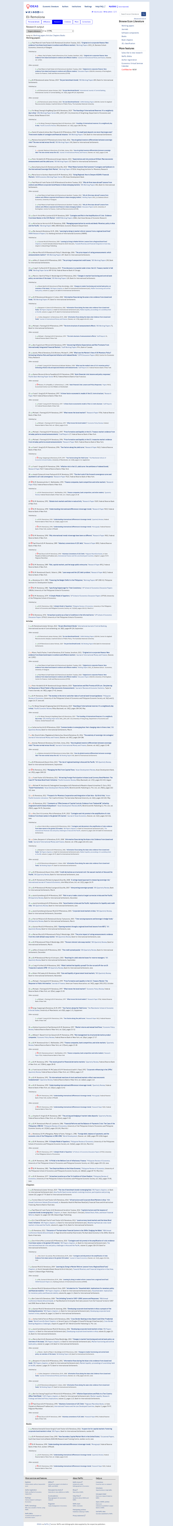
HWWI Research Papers (36, 233)
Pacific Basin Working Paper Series (40, 377)
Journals (125, 29)
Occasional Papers (107, 1436)
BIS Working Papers (86, 80)
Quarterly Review (97, 519)
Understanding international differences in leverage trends (70, 509)
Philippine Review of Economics (83, 606)
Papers (105, 385)
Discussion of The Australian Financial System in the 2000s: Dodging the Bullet (74, 1230)
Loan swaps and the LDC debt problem (76, 572)
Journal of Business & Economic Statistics (90, 688)
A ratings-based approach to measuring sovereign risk (90, 880)
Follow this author (98, 12)
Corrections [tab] (86, 22)
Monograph (96, 527)
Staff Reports (101, 336)
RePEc (47, 1524)
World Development (70, 1136)
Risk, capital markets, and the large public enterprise (68, 565)
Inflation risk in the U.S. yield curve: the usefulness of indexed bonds (84, 466)
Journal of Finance (58, 983)
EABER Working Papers (64, 218)
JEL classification (128, 43)
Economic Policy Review (95, 423)
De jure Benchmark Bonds (71, 90)
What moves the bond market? (75, 413)
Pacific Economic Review (48, 125)
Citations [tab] (67, 22)
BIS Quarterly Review (103, 762)
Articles (49, 35)
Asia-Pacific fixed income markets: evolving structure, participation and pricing (82, 1192)
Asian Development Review (85, 770)
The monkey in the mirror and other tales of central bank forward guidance (75, 696)
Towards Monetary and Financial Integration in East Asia (92, 244)
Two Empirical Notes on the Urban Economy (64, 1168)
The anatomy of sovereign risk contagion (98, 735)
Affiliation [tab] (46, 22)
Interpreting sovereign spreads (82, 888)
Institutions (76, 7)
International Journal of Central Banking (92, 90)
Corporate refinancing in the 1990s (99, 1070)
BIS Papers (56, 1431)
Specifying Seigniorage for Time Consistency (65, 588)
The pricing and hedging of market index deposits (80, 1116)
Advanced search (140, 19)
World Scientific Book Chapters (45, 1321)
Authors (65, 7)
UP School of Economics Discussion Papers (97, 588)
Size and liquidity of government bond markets (78, 973)
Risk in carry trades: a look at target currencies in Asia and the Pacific (87, 895)
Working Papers (82, 45)
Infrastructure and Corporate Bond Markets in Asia (88, 1200)
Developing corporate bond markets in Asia (86, 1329)
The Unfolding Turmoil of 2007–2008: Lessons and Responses (77, 1298)
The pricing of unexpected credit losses (77, 260)
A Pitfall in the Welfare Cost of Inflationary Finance (67, 1161)
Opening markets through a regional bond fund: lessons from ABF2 (82, 927)
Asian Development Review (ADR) (57, 788)
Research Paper (92, 413)
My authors (108, 12)
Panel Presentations (36, 788)
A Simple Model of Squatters (59, 596)
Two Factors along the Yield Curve (77, 458)
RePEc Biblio (127, 56)
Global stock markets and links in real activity (65, 501)
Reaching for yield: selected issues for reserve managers (84, 958)
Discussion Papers (83, 71)
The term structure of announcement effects (79, 326)
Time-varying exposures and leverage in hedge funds (94, 919)
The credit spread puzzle (71, 950)
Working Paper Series (41, 270)
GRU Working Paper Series (46, 113)
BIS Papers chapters (57, 288)
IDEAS (39, 1524)
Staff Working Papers (69, 347)
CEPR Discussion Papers (86, 355)
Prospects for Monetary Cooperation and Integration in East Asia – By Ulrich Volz (76, 795)
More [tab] (76, 22)
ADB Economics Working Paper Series (49, 177)
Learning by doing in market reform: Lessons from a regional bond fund (85, 231)
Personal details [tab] (33, 22)
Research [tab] (57, 22)
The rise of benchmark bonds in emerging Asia (74, 1190)
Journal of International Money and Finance (91, 57)
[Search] (143, 14)
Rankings (88, 7)
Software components (130, 33)
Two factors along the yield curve (72, 447)
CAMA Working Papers (87, 102)
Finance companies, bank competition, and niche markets (86, 492)
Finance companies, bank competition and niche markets (85, 482)
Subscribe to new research (132, 53)
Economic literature (51, 7)
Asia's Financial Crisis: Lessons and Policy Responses (86, 385)
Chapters (56, 35)
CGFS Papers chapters (50, 1396)
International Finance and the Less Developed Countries (76, 556)
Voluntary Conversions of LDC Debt (73, 554)
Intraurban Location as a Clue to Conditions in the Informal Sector (70, 615)
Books (124, 36)
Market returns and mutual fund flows (88, 1027)
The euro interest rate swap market (77, 942)
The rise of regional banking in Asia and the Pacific (77, 762)
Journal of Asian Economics (76, 816)
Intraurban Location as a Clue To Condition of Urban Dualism (70, 1176)
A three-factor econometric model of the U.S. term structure (82, 393)
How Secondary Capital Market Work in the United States (79, 1436)
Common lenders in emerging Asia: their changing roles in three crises (85, 727)
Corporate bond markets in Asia (84, 911)
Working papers (128, 26)
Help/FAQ (100, 7)
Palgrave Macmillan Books (94, 554)
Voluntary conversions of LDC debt (70, 543)
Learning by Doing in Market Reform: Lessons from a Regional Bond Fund (84, 241)
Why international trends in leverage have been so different (70, 535)
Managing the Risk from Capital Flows (61, 770)
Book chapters (127, 40)
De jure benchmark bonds (69, 80)
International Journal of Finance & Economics (44, 882)
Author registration (129, 60)
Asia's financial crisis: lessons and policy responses (92, 374)
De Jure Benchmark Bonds (71, 102)
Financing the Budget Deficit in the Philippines (66, 580)
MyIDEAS (119, 7)
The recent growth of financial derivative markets (67, 1062)
